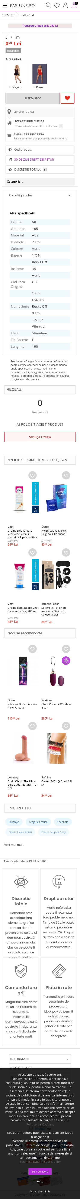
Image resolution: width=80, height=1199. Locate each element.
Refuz (40, 1181)
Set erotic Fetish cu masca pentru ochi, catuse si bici (53, 611)
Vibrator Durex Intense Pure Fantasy (22, 705)
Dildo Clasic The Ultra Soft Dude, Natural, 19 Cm (22, 784)
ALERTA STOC (33, 98)
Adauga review (40, 437)
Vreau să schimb (40, 1191)
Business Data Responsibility (40, 1162)
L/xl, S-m (28, 15)
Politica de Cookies (39, 1124)
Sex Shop (8, 15)
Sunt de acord (40, 1171)
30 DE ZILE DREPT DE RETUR (34, 159)
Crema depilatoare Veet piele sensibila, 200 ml (23, 609)
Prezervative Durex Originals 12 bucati (53, 532)
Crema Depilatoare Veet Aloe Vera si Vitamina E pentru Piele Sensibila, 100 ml (23, 535)
